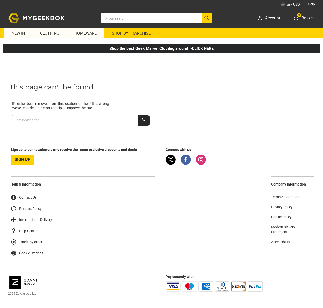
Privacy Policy (282, 206)
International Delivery (31, 220)
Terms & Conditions (286, 196)
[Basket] (304, 18)
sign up (22, 159)
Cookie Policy (281, 216)
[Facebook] (186, 163)
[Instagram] (201, 163)
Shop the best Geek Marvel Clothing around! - (161, 48)
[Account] (270, 18)
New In (18, 33)
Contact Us (24, 197)
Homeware (85, 33)
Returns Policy (26, 209)
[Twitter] (171, 163)
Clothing (49, 33)
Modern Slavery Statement (283, 229)
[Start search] (207, 18)
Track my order (26, 242)
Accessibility (280, 241)
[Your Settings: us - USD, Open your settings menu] (290, 4)
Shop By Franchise (131, 33)
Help (311, 4)
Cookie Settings (27, 253)
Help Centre (24, 231)
